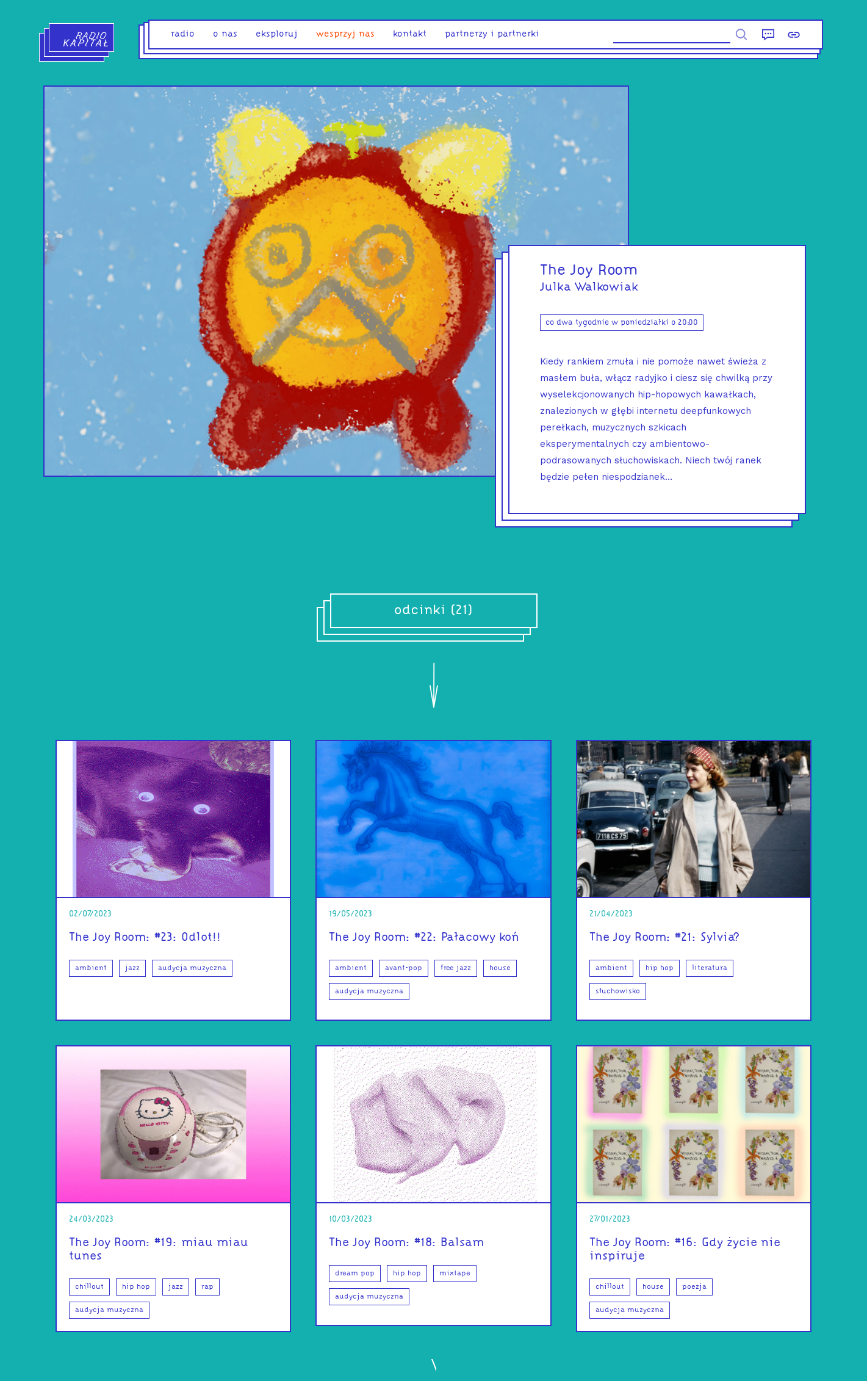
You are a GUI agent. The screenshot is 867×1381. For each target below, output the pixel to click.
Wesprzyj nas (345, 34)
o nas (225, 34)
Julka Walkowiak (589, 287)
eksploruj (277, 34)
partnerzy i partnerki (492, 34)
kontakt (409, 34)
